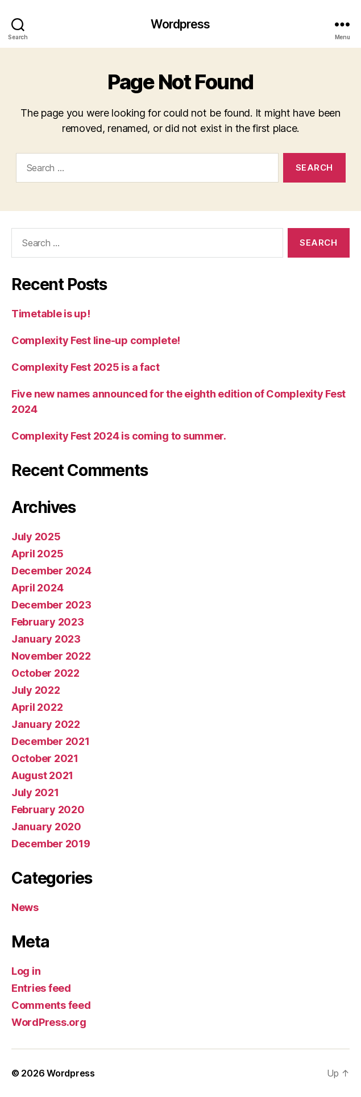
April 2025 (37, 554)
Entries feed (41, 988)
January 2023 (46, 639)
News (25, 907)
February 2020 (48, 809)
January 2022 (45, 724)
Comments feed (51, 1005)
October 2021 (44, 758)
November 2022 (51, 656)
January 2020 (46, 827)
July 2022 (35, 690)
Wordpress (180, 24)
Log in (25, 971)
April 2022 (37, 707)
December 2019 (50, 844)
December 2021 (50, 741)
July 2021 (35, 792)
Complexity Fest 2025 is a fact (85, 367)
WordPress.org (48, 1022)
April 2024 (37, 588)
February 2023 (47, 622)
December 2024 (51, 571)
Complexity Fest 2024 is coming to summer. (118, 436)
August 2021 (42, 775)
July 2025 (36, 537)
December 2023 (51, 605)
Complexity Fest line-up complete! (95, 340)
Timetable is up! (50, 314)
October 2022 (45, 673)
